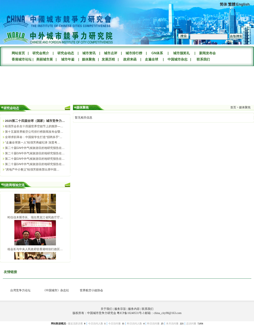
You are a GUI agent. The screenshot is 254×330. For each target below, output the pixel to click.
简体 (223, 4)
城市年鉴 (67, 59)
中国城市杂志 (177, 59)
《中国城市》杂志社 (56, 290)
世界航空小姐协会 (91, 290)
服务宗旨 (120, 308)
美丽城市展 (44, 59)
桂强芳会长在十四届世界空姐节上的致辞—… (34, 126)
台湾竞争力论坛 (20, 290)
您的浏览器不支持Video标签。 (31, 83)
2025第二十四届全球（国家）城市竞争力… (35, 120)
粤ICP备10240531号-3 (130, 313)
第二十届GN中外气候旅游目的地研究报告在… (35, 148)
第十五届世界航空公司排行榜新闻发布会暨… (34, 131)
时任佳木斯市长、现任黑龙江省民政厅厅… (35, 218)
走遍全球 (151, 59)
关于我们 (106, 308)
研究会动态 (65, 53)
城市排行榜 (134, 53)
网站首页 (18, 53)
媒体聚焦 (88, 59)
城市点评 (110, 53)
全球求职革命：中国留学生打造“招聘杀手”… (33, 137)
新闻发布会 (207, 53)
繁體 (232, 4)
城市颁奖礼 (181, 53)
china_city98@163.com (167, 313)
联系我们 (203, 59)
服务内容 (134, 308)
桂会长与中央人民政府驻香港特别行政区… (35, 249)
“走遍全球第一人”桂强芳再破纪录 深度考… (32, 142)
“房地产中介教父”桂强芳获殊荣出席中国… (32, 169)
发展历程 (108, 59)
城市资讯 (89, 53)
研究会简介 (40, 53)
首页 (233, 107)
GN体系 (157, 53)
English (243, 4)
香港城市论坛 (21, 59)
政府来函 (130, 59)
